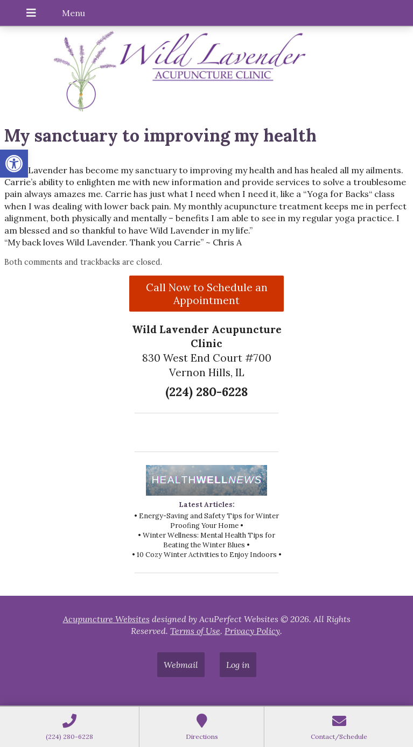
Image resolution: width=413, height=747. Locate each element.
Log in (238, 664)
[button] (14, 164)
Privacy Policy (252, 630)
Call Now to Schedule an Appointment (207, 294)
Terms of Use (195, 630)
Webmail (181, 664)
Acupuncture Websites (106, 619)
